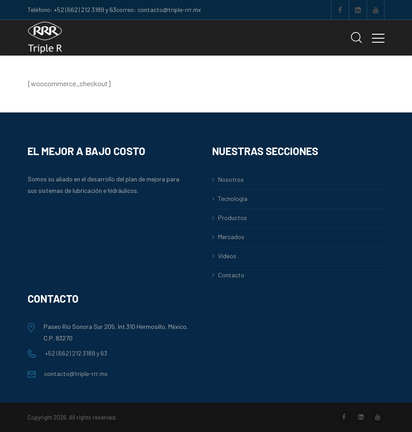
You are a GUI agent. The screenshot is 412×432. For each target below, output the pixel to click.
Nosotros (231, 179)
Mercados (231, 236)
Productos (232, 217)
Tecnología (232, 198)
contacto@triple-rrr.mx (68, 373)
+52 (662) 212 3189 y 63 (67, 353)
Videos (227, 256)
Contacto (231, 275)
